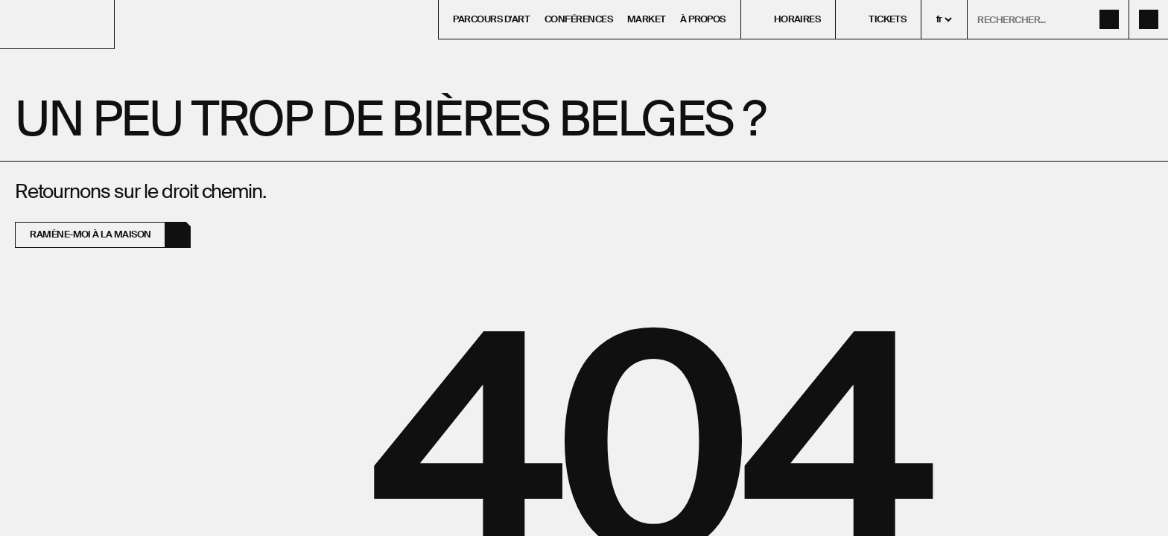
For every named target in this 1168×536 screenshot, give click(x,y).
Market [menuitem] (646, 19)
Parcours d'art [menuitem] (491, 19)
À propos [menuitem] (703, 19)
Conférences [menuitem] (578, 19)
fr (939, 19)
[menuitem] (788, 19)
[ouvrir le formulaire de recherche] (1048, 19)
